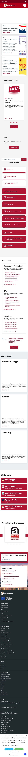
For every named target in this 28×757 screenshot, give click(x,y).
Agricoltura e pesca (5, 628)
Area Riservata (4, 728)
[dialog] (14, 745)
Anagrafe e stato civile (5, 632)
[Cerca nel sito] (24, 5)
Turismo (2, 655)
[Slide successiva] (26, 535)
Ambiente (3, 630)
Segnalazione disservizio (6, 720)
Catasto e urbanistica (5, 638)
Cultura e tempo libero (5, 640)
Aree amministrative (5, 607)
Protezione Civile (4, 694)
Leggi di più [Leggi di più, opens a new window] (22, 740)
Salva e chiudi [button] (9, 749)
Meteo (2, 690)
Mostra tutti (14, 347)
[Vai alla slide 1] (10, 122)
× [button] (26, 735)
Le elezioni (3, 619)
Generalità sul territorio (6, 678)
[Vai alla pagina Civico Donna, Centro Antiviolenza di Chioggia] (7, 53)
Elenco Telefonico (4, 724)
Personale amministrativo (6, 615)
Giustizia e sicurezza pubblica (7, 644)
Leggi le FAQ (3, 716)
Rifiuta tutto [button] (14, 752)
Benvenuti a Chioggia (5, 674)
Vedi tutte (14, 127)
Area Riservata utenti (5, 726)
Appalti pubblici (4, 634)
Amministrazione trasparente (7, 730)
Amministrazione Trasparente (7, 621)
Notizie (2, 663)
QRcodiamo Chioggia (5, 676)
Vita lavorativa (4, 657)
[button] (14, 754)
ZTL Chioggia (3, 692)
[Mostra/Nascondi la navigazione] (1, 5)
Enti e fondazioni (4, 611)
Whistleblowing (4, 732)
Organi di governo (4, 605)
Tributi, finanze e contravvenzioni (8, 653)
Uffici (2, 609)
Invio (24, 159)
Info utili (2, 684)
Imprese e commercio (5, 646)
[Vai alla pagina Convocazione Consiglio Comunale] (7, 32)
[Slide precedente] (1, 535)
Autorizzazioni (4, 636)
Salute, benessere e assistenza (7, 650)
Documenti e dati (4, 617)
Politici (2, 613)
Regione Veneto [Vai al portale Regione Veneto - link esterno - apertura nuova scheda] (4, 1)
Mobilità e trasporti (5, 648)
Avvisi (6, 98)
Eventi (2, 688)
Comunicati (3, 665)
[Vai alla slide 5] (16, 122)
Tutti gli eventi (14, 147)
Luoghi (2, 686)
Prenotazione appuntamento (7, 718)
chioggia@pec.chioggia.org (8, 712)
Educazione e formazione (6, 642)
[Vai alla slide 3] (13, 122)
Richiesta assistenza (5, 722)
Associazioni (3, 680)
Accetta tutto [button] (19, 749)
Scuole (2, 682)
